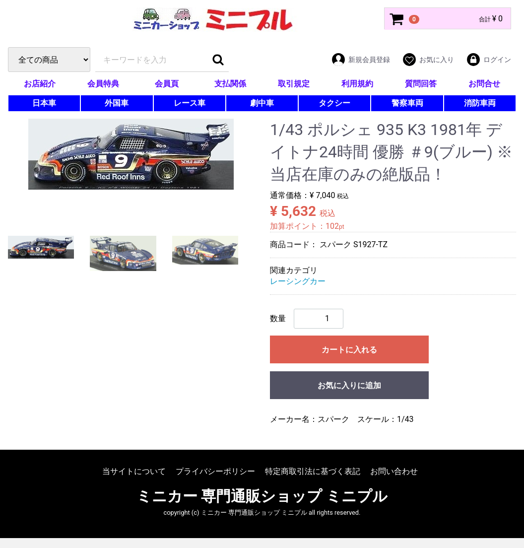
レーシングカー (298, 281)
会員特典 (103, 83)
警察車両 (407, 103)
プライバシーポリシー (215, 471)
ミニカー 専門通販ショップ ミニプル (262, 496)
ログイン (488, 59)
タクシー (334, 103)
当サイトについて (134, 471)
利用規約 (357, 83)
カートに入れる (349, 349)
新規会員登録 (360, 59)
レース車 (189, 103)
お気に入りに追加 (349, 385)
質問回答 (421, 83)
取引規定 (294, 83)
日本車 (44, 103)
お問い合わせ (394, 471)
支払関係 (230, 83)
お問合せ (484, 83)
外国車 (117, 103)
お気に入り (428, 59)
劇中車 (262, 103)
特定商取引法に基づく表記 (312, 471)
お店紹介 (40, 83)
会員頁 (167, 83)
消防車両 (480, 103)
